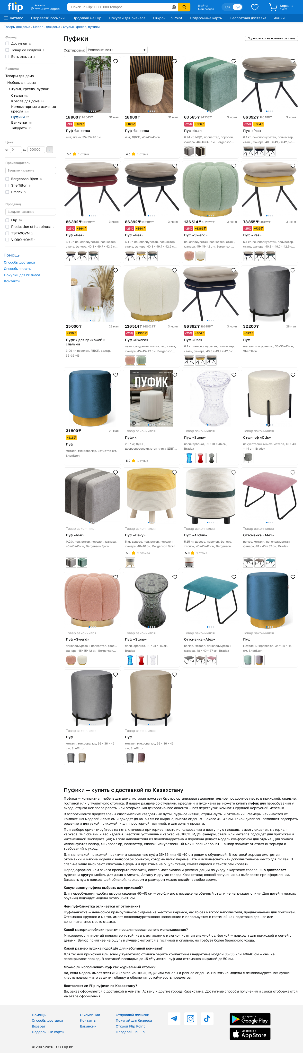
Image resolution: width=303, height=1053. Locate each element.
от (13, 149)
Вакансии (88, 1026)
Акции (279, 18)
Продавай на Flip (86, 18)
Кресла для (27, 101)
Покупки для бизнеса (22, 275)
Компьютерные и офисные (33, 108)
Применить (49, 149)
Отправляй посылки (48, 18)
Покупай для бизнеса (127, 18)
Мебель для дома (46, 27)
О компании (90, 1015)
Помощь (38, 1015)
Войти (203, 5)
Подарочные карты (206, 18)
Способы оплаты (17, 268)
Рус (237, 7)
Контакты (12, 281)
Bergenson (26, 179)
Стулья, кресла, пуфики (81, 27)
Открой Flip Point (167, 18)
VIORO (23, 240)
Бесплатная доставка (248, 18)
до (34, 149)
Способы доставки (19, 262)
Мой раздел (206, 9)
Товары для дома (17, 27)
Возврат (38, 1026)
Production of (32, 226)
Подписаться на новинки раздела (271, 38)
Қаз (227, 7)
